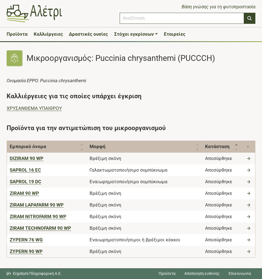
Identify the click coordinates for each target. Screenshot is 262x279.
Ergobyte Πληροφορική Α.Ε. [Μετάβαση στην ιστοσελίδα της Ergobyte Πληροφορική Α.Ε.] (37, 273)
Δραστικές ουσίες (88, 34)
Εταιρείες (174, 34)
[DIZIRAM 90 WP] (26, 158)
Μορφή (98, 146)
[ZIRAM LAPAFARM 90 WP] (37, 205)
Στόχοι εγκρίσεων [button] (134, 34)
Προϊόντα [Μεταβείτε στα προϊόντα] (167, 273)
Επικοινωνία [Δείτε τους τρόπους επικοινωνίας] (240, 273)
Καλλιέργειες (48, 34)
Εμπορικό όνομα (28, 146)
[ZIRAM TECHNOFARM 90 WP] (40, 228)
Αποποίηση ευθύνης (202, 273)
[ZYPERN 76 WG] (26, 239)
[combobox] (182, 18)
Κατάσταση (217, 146)
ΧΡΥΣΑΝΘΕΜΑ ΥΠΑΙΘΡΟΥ (34, 108)
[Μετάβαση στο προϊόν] (249, 158)
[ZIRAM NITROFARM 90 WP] (38, 216)
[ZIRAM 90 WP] (24, 193)
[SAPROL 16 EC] (25, 170)
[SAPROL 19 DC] (25, 181)
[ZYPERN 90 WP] (26, 251)
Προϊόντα (17, 34)
